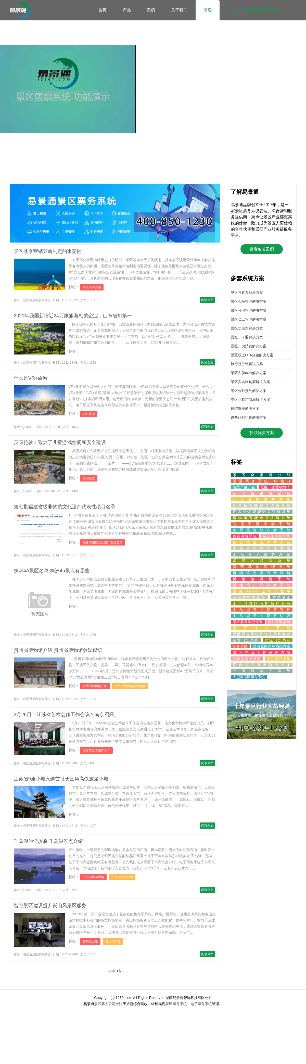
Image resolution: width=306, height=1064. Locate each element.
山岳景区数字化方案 (261, 548)
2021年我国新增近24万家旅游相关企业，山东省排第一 (73, 315)
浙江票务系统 (278, 658)
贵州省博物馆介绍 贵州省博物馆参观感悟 (58, 650)
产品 (127, 10)
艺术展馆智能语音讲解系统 (261, 512)
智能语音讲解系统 (261, 524)
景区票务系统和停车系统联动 (261, 634)
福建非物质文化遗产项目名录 (102, 542)
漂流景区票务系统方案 (271, 646)
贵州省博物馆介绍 (95, 686)
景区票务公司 (105, 1004)
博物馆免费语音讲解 (261, 573)
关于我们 (179, 10)
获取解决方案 (261, 432)
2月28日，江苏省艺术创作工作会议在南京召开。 (66, 714)
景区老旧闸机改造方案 (261, 652)
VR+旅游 (89, 414)
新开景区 (240, 646)
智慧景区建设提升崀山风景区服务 (50, 905)
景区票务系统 (176, 1004)
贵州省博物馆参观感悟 (129, 686)
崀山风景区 (113, 941)
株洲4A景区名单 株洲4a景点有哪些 (52, 570)
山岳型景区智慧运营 (261, 616)
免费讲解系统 (245, 536)
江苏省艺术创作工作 (96, 750)
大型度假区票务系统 (249, 677)
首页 (102, 10)
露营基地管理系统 (261, 567)
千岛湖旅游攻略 (93, 877)
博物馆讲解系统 (261, 579)
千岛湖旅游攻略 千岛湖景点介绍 (48, 841)
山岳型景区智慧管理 (261, 609)
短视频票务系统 (247, 658)
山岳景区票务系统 (261, 554)
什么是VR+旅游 (31, 378)
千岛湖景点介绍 (122, 877)
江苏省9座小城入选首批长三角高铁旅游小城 (61, 778)
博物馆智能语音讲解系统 (261, 518)
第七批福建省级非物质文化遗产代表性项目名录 (65, 506)
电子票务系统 (201, 1004)
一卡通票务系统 (261, 671)
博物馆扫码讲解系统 (261, 585)
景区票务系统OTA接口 (261, 481)
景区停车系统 (261, 628)
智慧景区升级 (244, 487)
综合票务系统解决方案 (261, 665)
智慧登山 (281, 597)
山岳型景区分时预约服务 (261, 603)
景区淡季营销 (92, 287)
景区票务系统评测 (248, 622)
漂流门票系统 (277, 640)
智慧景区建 (90, 941)
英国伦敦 (89, 478)
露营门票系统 (246, 640)
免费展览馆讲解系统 (261, 530)
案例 (151, 10)
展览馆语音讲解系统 (261, 542)
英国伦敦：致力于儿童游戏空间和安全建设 (60, 442)
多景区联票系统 (261, 561)
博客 (207, 10)
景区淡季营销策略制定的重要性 (48, 251)
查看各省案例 (261, 249)
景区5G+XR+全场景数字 (261, 591)
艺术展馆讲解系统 (261, 499)
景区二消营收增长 (275, 487)
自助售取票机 (279, 622)
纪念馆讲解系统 (261, 493)
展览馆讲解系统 (276, 536)
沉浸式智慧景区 (249, 597)
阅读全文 (207, 300)
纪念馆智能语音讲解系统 (261, 505)
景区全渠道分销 (261, 475)
